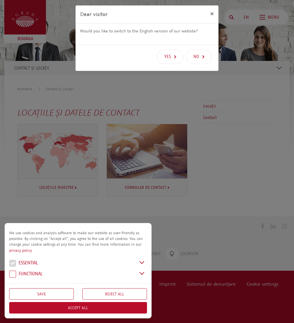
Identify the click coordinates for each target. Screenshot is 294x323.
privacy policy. (21, 250)
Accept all (78, 307)
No (196, 48)
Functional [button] (25, 274)
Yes (168, 48)
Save (41, 294)
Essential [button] (23, 263)
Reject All (114, 294)
